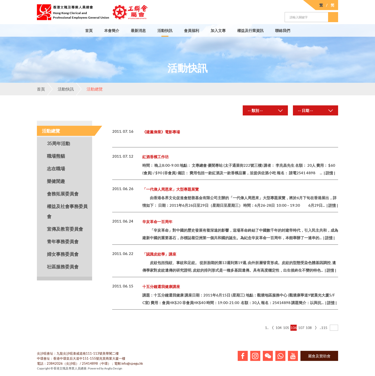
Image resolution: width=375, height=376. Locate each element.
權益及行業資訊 (250, 30)
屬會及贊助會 (319, 356)
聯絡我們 (282, 30)
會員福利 (191, 30)
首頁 (89, 30)
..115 (323, 327)
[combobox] (265, 110)
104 (279, 327)
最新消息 (138, 30)
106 (294, 327)
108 (309, 327)
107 (301, 327)
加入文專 (218, 30)
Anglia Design (113, 368)
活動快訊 (164, 30)
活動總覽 (89, 89)
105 (286, 327)
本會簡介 (111, 30)
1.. (267, 327)
